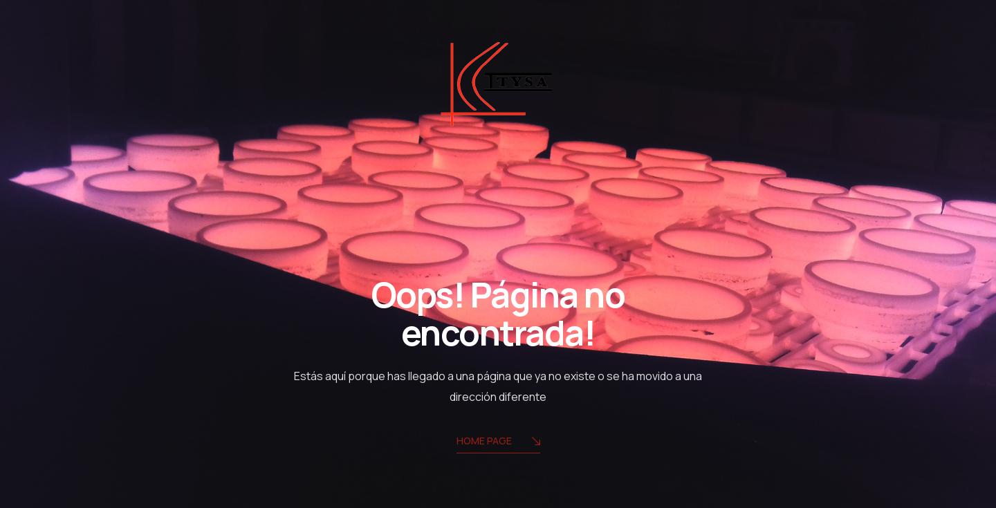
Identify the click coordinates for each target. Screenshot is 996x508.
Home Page (498, 442)
